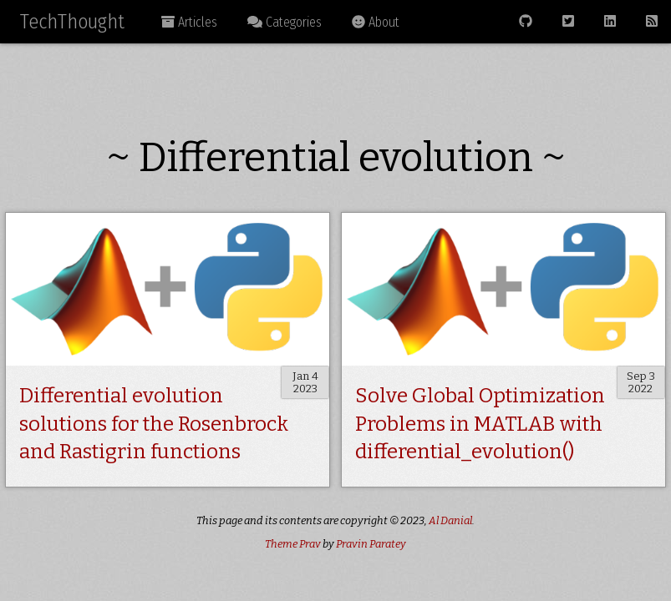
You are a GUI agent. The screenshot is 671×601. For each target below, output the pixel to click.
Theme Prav (293, 544)
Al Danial (450, 520)
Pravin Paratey (371, 544)
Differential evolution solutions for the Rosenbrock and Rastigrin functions (153, 423)
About (375, 22)
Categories (284, 22)
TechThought (72, 21)
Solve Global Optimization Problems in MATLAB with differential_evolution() (480, 423)
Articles (189, 22)
